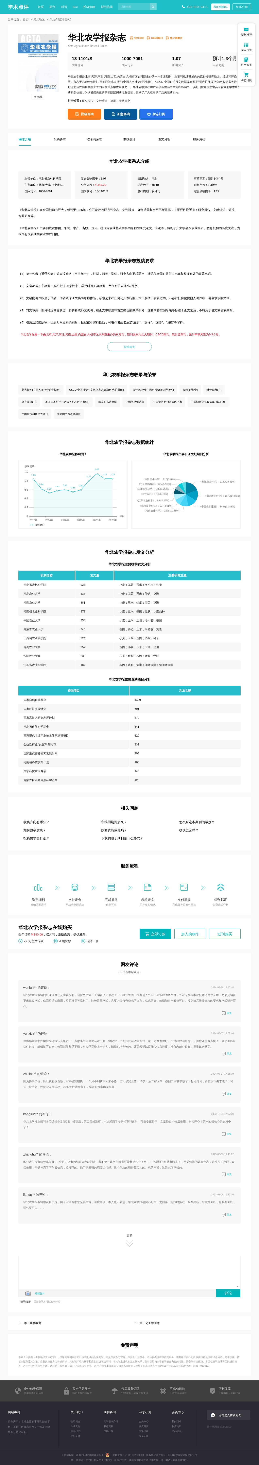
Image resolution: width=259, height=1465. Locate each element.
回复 (227, 1013)
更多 (129, 1240)
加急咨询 (123, 114)
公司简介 (75, 1421)
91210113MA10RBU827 (99, 1460)
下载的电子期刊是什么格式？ (122, 838)
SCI (75, 7)
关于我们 (77, 1412)
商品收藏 (177, 1431)
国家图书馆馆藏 (107, 401)
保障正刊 (92, 941)
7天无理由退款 (34, 941)
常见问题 (144, 1436)
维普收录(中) (214, 389)
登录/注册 (242, 7)
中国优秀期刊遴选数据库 (167, 401)
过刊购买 (225, 934)
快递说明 (144, 1431)
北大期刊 (139, 38)
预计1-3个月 (225, 58)
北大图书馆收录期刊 (69, 414)
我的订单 (177, 1421)
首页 (41, 7)
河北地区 (39, 19)
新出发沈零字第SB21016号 (182, 1455)
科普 (64, 7)
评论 (228, 1293)
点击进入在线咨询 (230, 1415)
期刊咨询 (107, 7)
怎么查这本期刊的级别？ (197, 822)
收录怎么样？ (188, 830)
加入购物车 (190, 934)
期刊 (52, 7)
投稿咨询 (87, 114)
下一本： (146, 1323)
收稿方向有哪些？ (36, 822)
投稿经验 (108, 1431)
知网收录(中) (190, 389)
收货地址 (177, 1426)
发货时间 (144, 1426)
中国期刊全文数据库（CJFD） (208, 401)
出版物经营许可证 (45, 1357)
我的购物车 (220, 7)
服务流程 (108, 1426)
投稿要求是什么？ (36, 838)
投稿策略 (89, 7)
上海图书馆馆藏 (135, 401)
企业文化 (75, 1426)
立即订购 (158, 934)
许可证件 (75, 1436)
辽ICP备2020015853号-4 (89, 1455)
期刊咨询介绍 (111, 1421)
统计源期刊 (176, 38)
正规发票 (65, 941)
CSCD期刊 (157, 38)
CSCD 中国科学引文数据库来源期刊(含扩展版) (96, 389)
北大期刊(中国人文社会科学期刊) (41, 389)
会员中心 (144, 1421)
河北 (154, 178)
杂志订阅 (158, 114)
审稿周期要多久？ (114, 822)
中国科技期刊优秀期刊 (35, 414)
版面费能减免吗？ (114, 830)
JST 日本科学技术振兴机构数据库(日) (67, 401)
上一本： (29, 1323)
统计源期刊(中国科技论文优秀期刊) (153, 389)
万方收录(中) (29, 401)
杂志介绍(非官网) (60, 19)
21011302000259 (134, 1455)
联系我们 (75, 1431)
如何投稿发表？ (34, 830)
